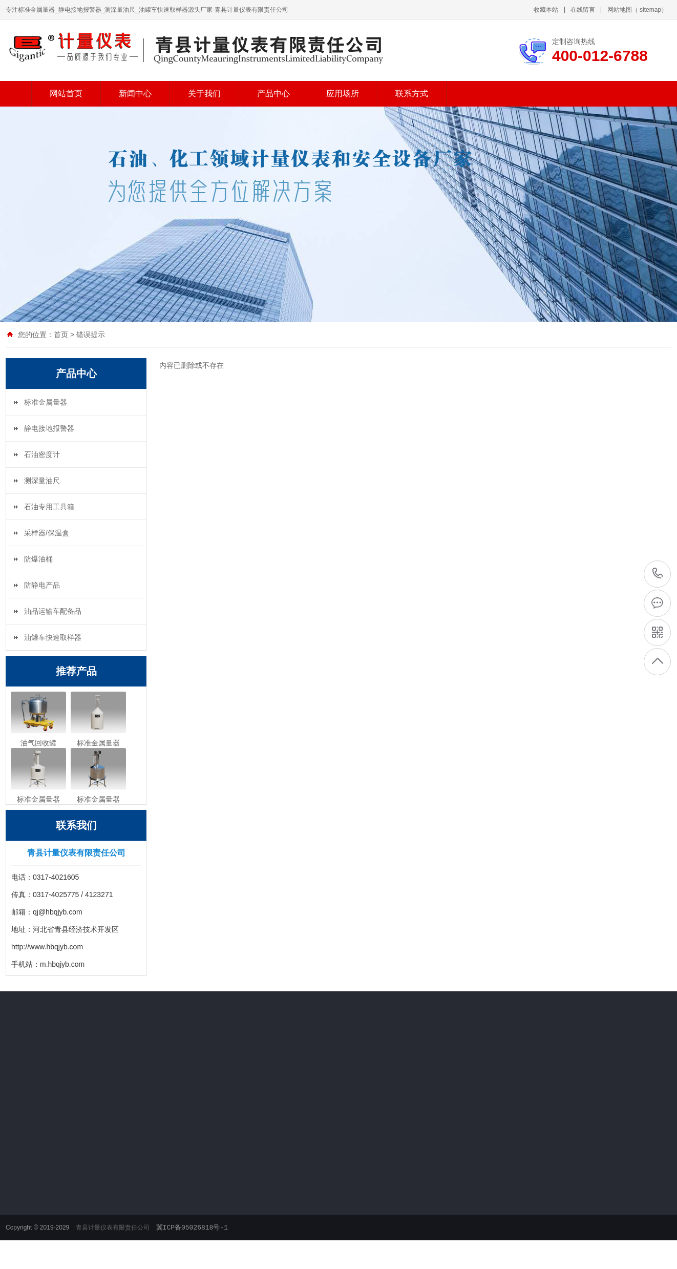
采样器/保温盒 (46, 533)
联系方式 (411, 93)
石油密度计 (42, 454)
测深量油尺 (42, 480)
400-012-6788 (657, 573)
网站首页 (66, 93)
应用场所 (342, 93)
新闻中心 (135, 93)
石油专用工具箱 (49, 507)
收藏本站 (546, 9)
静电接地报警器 (49, 428)
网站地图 (619, 9)
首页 (61, 334)
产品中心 (273, 93)
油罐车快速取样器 (52, 637)
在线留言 (582, 9)
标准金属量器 (45, 402)
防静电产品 (42, 585)
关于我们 (204, 93)
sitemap (650, 9)
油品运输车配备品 (52, 611)
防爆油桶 (38, 559)
